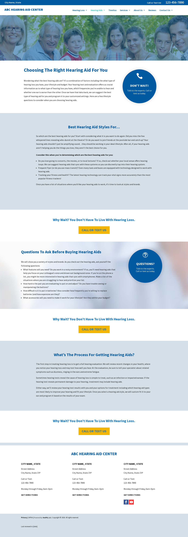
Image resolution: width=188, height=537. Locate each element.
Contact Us (164, 10)
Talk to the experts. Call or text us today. (139, 92)
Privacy (24, 517)
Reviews (152, 10)
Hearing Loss (78, 10)
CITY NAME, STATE (31, 463)
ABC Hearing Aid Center (23, 9)
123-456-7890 (175, 2)
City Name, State (13, 2)
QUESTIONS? (145, 264)
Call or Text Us (94, 230)
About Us (138, 10)
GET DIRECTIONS (29, 495)
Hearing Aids (96, 10)
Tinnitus (113, 10)
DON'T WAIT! (139, 85)
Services (124, 10)
